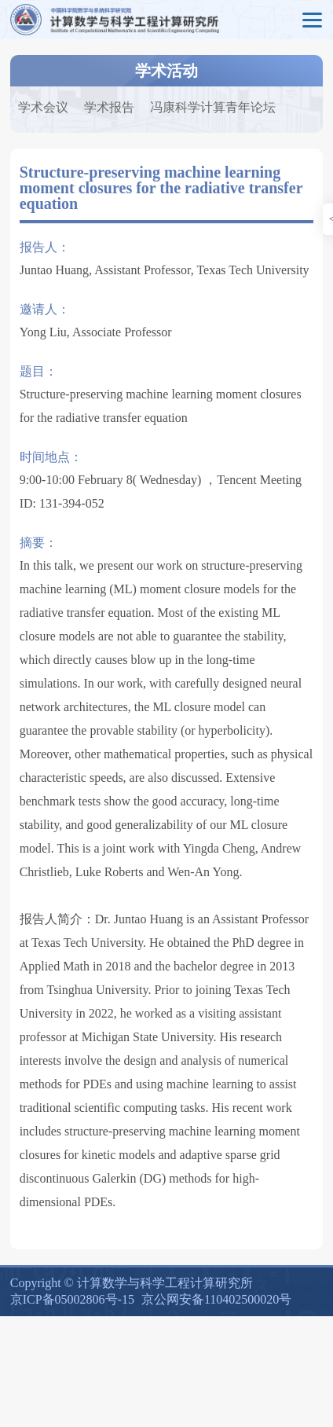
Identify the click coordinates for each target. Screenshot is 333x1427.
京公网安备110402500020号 (216, 1299)
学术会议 (43, 107)
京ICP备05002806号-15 (72, 1299)
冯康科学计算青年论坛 (213, 107)
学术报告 (109, 107)
